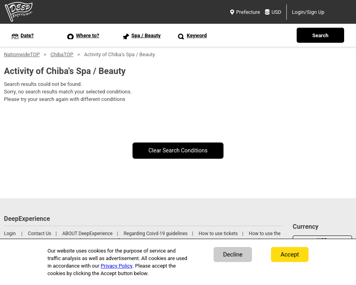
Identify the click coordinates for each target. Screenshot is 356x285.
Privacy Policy (117, 266)
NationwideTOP (22, 54)
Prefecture (245, 12)
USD (273, 12)
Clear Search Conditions (178, 150)
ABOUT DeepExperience (87, 233)
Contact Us (39, 233)
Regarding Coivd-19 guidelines (155, 233)
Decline (232, 254)
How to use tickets (218, 233)
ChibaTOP (61, 54)
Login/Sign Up (308, 12)
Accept (289, 254)
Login (10, 233)
